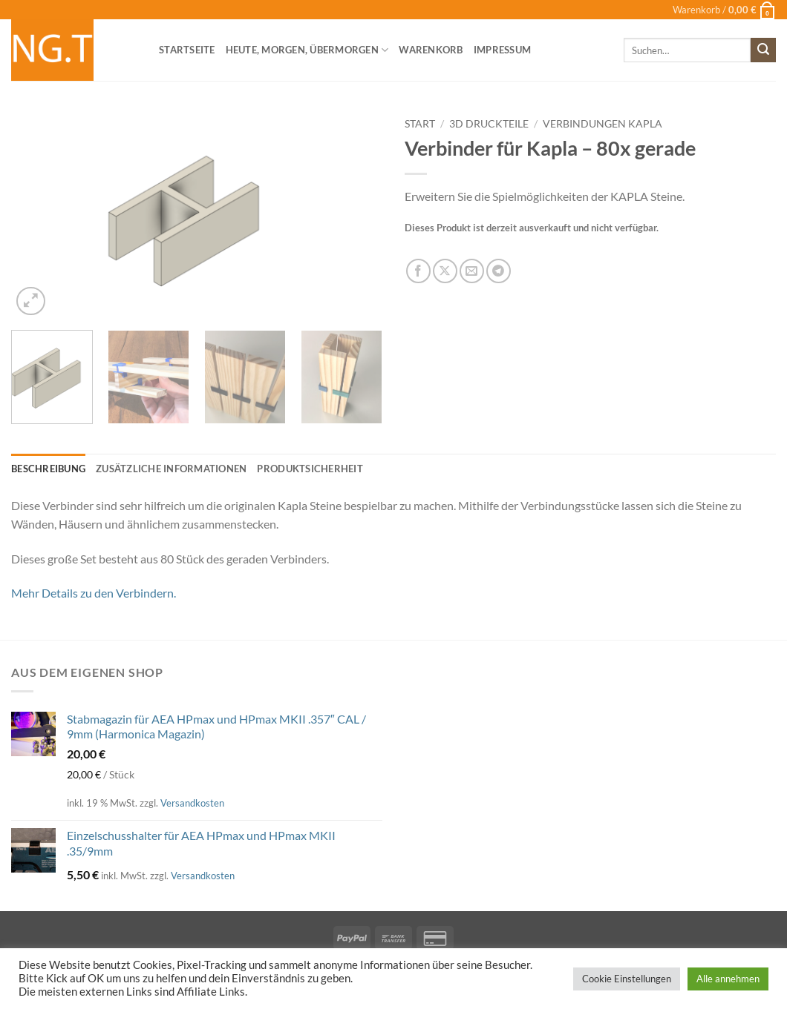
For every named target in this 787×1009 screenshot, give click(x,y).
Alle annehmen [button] (728, 979)
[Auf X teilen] (445, 271)
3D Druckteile (489, 124)
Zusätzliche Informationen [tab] (171, 468)
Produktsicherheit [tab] (309, 468)
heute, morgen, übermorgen (307, 50)
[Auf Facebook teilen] (418, 271)
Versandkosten (192, 803)
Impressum (502, 50)
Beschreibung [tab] (48, 468)
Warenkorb (431, 50)
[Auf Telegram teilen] (498, 271)
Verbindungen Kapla (602, 124)
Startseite (187, 50)
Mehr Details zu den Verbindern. (93, 593)
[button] (724, 9)
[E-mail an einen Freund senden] (472, 271)
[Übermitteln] (763, 50)
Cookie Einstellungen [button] (626, 979)
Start (420, 124)
